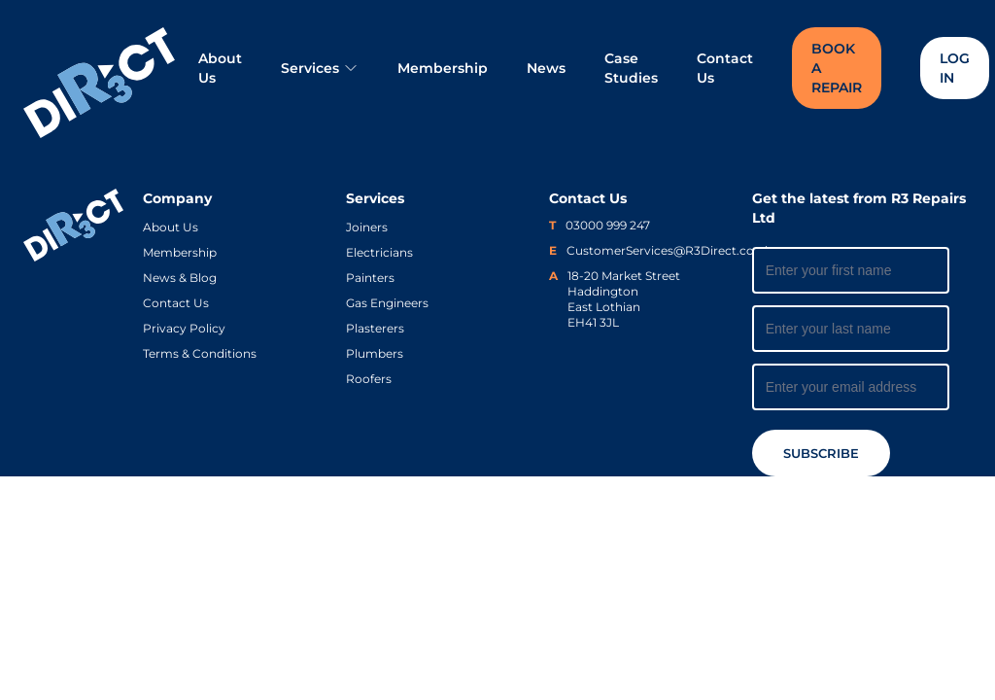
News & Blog (180, 277)
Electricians (379, 252)
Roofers (369, 378)
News (546, 68)
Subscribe (821, 453)
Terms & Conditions (200, 353)
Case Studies (631, 68)
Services (320, 68)
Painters (370, 277)
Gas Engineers (387, 303)
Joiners (367, 227)
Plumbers (374, 353)
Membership (442, 68)
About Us (220, 68)
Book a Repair (836, 68)
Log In (955, 68)
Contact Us (725, 68)
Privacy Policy (184, 328)
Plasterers (375, 328)
